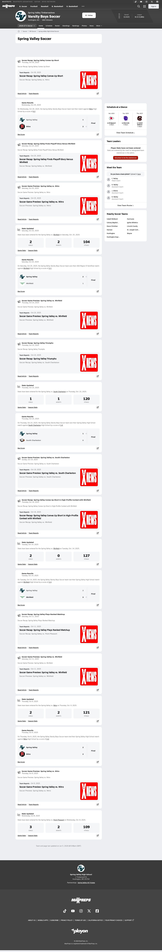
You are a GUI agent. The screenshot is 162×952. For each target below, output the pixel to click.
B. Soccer (23, 6)
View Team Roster (125, 205)
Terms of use (80, 920)
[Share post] (98, 93)
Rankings (75, 26)
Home (41, 26)
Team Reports (24, 72)
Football (34, 6)
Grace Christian (112, 226)
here (139, 174)
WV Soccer (32, 31)
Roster (57, 26)
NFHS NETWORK (48, 1)
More (98, 26)
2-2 (47, 739)
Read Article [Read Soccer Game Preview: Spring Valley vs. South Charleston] (22, 490)
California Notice (95, 920)
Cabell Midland (112, 219)
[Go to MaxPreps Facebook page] (97, 911)
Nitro (91, 109)
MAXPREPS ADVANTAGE (23, 1)
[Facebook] (157, 1)
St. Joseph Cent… (133, 230)
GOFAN (37, 1)
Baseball (44, 6)
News (92, 26)
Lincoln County (132, 226)
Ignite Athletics (132, 222)
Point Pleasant (58, 820)
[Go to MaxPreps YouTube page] (73, 911)
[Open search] (139, 6)
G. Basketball (72, 6)
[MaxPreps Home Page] (18, 31)
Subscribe (54, 920)
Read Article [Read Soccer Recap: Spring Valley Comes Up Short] (22, 93)
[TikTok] (135, 1)
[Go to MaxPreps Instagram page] (81, 911)
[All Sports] (83, 6)
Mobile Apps (43, 920)
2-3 (50, 582)
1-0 (61, 425)
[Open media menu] (144, 6)
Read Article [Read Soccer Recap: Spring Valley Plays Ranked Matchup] (22, 647)
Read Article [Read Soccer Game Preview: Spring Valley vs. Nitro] (22, 219)
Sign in (153, 6)
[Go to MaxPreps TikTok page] (65, 911)
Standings (66, 26)
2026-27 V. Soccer (27, 26)
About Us (32, 920)
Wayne (129, 233)
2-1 (50, 268)
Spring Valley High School (81, 870)
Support (129, 920)
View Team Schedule (125, 132)
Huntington (111, 233)
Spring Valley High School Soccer (48, 31)
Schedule (49, 26)
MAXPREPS (6, 1)
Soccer (25, 31)
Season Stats (32, 250)
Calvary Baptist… (113, 222)
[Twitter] (151, 1)
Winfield (56, 235)
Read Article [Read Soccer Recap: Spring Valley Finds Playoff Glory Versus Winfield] (22, 177)
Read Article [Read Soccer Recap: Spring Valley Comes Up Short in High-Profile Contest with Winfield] (22, 533)
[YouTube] (141, 1)
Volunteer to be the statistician (126, 158)
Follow (89, 15)
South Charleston (59, 392)
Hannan (109, 230)
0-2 (34, 111)
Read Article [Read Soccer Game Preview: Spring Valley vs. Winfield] (22, 334)
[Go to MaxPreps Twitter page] (89, 911)
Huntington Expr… (113, 237)
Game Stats (22, 250)
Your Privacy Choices (113, 920)
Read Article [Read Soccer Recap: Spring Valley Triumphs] (22, 376)
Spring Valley (28, 119)
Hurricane (130, 219)
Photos (84, 26)
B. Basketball (57, 6)
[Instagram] (146, 1)
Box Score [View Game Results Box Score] (21, 134)
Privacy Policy (67, 920)
